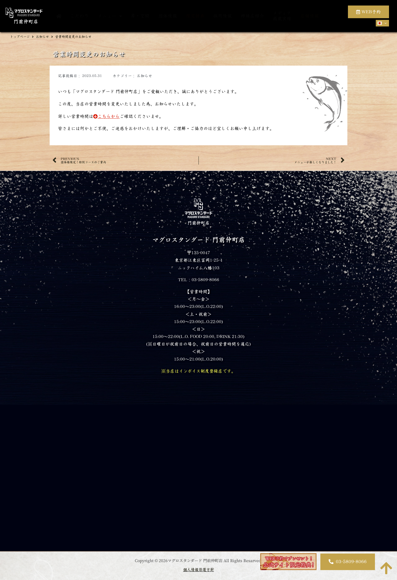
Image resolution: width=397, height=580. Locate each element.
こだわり (79, 16)
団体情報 (167, 16)
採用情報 (222, 16)
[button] (347, 562)
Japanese (379, 23)
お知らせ (42, 36)
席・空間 (140, 16)
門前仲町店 (26, 21)
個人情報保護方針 (198, 570)
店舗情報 (309, 16)
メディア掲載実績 (282, 16)
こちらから (106, 116)
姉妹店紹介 (252, 16)
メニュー (110, 16)
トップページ (20, 36)
